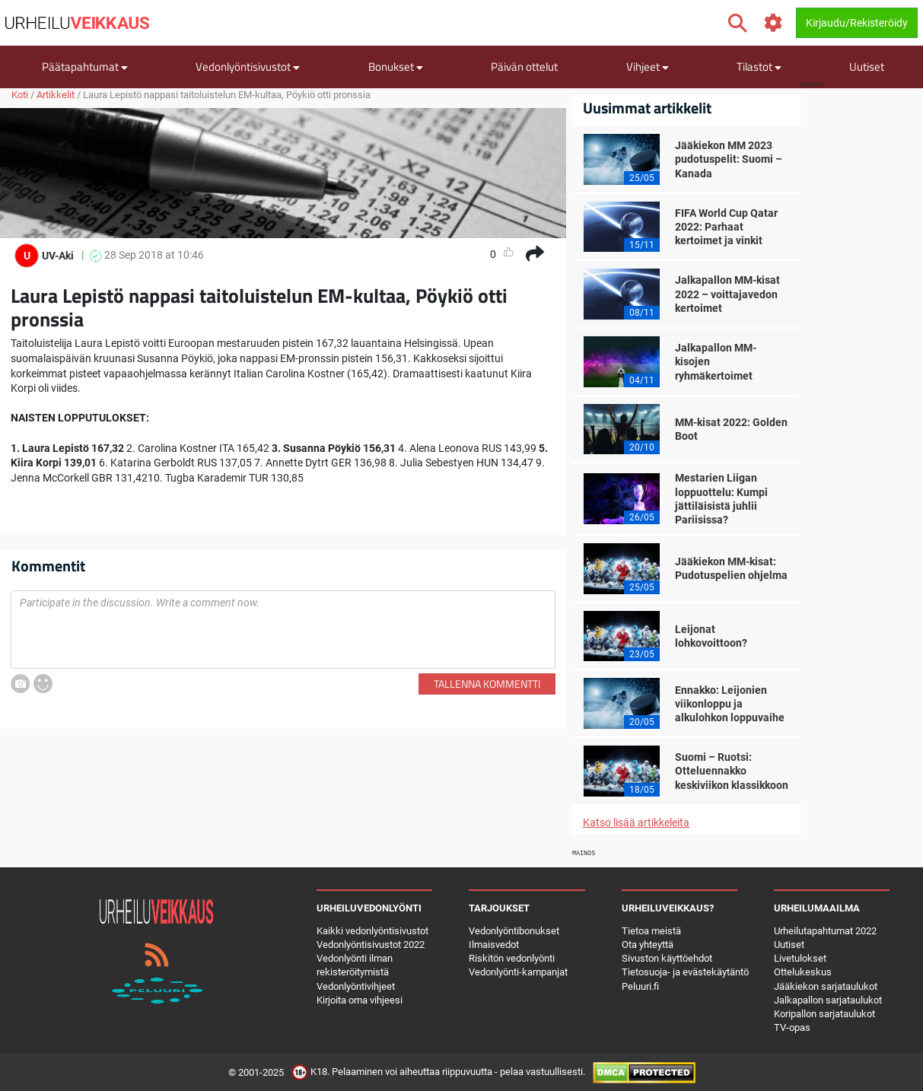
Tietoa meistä (651, 931)
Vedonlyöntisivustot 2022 (371, 944)
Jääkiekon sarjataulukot (825, 986)
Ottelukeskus (803, 972)
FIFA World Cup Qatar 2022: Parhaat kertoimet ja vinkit (726, 227)
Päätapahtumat (85, 66)
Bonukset (395, 66)
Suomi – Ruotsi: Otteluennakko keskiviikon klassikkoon (731, 770)
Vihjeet (647, 66)
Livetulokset (800, 958)
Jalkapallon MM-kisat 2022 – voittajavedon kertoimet (727, 293)
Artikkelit (56, 94)
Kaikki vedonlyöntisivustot (372, 931)
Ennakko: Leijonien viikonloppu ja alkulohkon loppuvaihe (730, 704)
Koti (19, 94)
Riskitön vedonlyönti (512, 958)
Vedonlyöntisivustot (248, 66)
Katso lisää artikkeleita (636, 822)
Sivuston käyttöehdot (667, 958)
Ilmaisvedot (494, 944)
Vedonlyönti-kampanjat (518, 972)
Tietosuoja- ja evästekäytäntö (685, 972)
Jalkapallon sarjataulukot (828, 1000)
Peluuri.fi (640, 986)
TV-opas (792, 1027)
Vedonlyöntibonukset (514, 931)
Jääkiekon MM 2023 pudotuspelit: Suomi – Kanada (728, 159)
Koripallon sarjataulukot (824, 1013)
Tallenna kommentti (487, 684)
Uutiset (866, 66)
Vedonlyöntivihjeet (356, 986)
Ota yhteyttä (647, 944)
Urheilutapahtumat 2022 (825, 931)
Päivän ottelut (524, 66)
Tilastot (759, 66)
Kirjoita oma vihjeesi (360, 1000)
